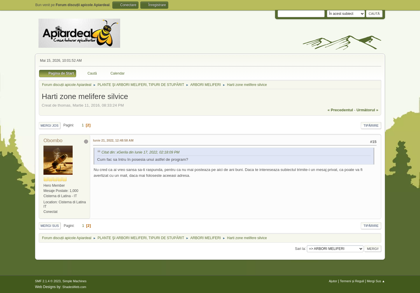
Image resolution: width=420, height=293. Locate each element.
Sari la (300, 248)
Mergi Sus (50, 225)
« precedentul (340, 110)
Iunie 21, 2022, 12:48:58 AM (113, 140)
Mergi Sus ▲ (376, 281)
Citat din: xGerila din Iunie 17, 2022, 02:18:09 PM (140, 152)
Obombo (52, 140)
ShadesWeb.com (74, 287)
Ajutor (333, 281)
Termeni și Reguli (352, 281)
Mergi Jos (50, 125)
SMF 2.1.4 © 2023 (48, 281)
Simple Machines (74, 281)
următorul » (367, 110)
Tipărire (371, 125)
